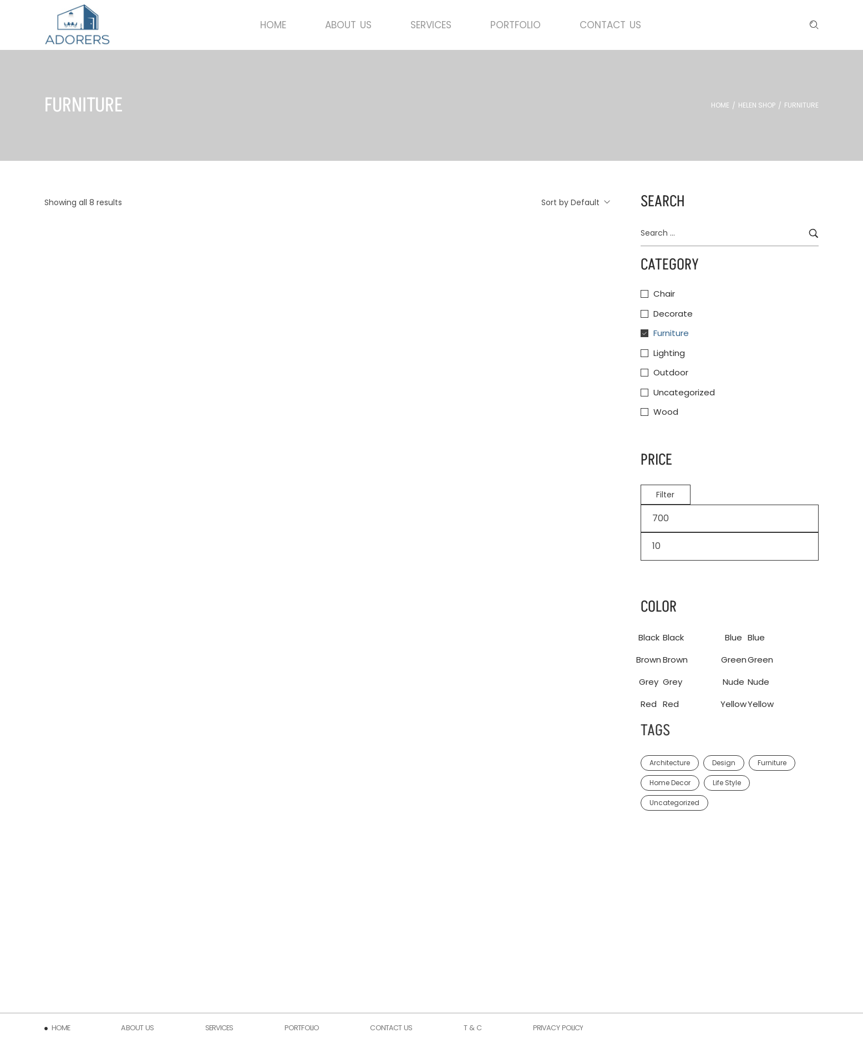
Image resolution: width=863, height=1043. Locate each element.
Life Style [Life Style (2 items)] (727, 782)
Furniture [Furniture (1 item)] (772, 762)
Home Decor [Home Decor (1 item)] (670, 782)
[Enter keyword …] (814, 25)
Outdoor (670, 372)
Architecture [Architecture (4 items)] (669, 762)
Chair (664, 293)
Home (720, 105)
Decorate (673, 313)
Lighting (669, 353)
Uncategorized (684, 392)
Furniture (671, 333)
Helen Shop (756, 105)
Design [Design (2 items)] (723, 762)
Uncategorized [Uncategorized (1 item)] (674, 802)
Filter (665, 494)
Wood (665, 412)
